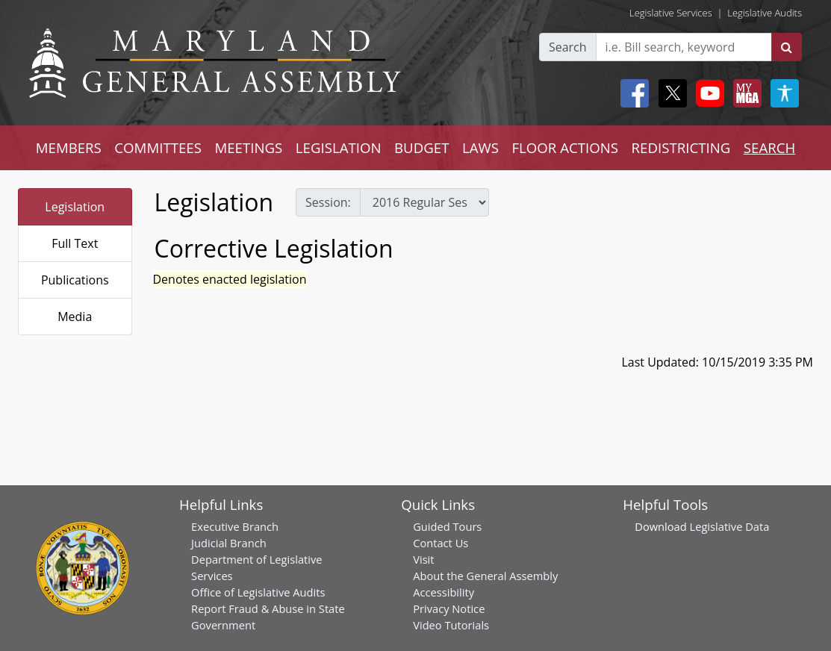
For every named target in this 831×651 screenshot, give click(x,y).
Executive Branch (234, 526)
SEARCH (769, 147)
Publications (75, 280)
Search (568, 47)
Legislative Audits (764, 12)
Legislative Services (670, 12)
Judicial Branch (229, 542)
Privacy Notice (449, 608)
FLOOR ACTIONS (564, 147)
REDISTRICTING (681, 147)
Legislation (75, 207)
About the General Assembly (485, 575)
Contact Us (440, 542)
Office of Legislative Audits (258, 592)
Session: (328, 202)
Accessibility (443, 592)
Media (74, 316)
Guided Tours (447, 526)
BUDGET (421, 147)
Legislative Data (730, 526)
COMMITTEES (158, 147)
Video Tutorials (451, 624)
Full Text (75, 243)
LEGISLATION (339, 147)
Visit (423, 559)
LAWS (480, 147)
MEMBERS (69, 147)
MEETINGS (248, 147)
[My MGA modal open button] (744, 93)
